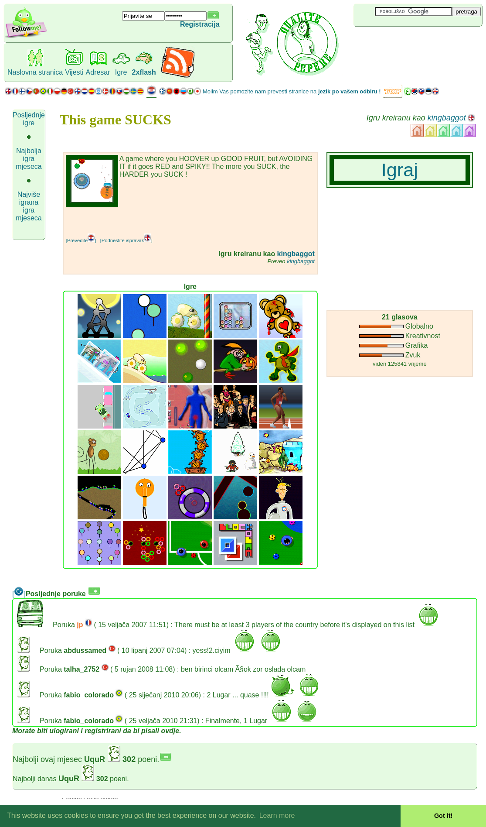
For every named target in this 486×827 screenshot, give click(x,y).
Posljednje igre (29, 119)
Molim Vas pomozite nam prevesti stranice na (292, 91)
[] (19, 593)
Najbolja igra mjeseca (29, 158)
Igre (121, 72)
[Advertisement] (168, 220)
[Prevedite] (81, 240)
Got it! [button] (443, 815)
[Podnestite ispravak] (126, 240)
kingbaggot (447, 117)
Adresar (98, 72)
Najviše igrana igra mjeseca (29, 206)
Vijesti (74, 72)
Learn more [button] (277, 815)
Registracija (200, 24)
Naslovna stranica (35, 72)
